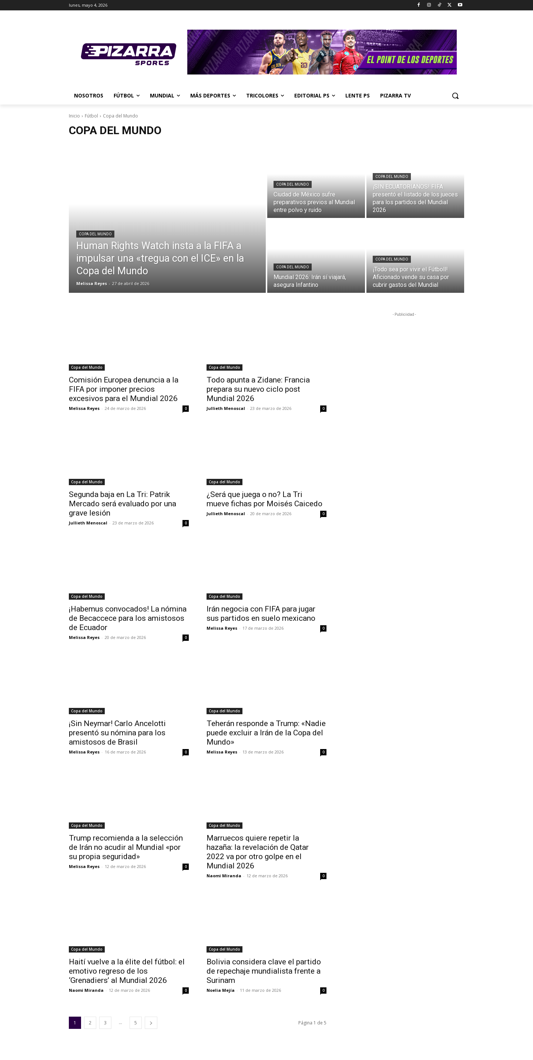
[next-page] (151, 1023)
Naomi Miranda (224, 875)
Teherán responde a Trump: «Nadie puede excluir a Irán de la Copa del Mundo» (266, 732)
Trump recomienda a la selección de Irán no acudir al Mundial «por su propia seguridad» (126, 847)
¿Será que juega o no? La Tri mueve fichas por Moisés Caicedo (264, 499)
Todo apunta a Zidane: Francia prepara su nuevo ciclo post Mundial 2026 (258, 389)
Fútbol (91, 116)
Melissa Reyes (84, 408)
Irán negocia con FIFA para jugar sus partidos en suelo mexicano (261, 613)
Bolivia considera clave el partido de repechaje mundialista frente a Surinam (264, 971)
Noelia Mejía (221, 990)
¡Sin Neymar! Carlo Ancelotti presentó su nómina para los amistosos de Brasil (117, 732)
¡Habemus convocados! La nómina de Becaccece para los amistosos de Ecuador (128, 618)
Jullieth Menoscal (226, 408)
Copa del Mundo (95, 234)
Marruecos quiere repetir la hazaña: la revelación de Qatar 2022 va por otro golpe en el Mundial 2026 (258, 852)
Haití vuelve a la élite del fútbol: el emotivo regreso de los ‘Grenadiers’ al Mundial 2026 (127, 971)
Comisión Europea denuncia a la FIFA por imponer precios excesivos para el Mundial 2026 (123, 389)
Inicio (74, 116)
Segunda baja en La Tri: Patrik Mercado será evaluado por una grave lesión (122, 503)
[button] (455, 96)
